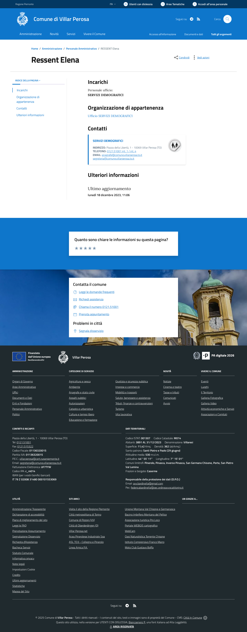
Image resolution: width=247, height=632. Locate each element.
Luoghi (205, 387)
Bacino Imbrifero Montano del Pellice (146, 514)
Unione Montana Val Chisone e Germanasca (150, 509)
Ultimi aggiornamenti (24, 580)
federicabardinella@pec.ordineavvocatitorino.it (157, 487)
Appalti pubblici (77, 398)
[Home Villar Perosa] (52, 19)
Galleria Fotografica (212, 398)
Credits (16, 575)
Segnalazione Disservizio (26, 536)
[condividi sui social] (181, 57)
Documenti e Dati (22, 398)
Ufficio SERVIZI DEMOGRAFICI (110, 116)
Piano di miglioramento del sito (29, 520)
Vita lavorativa (123, 414)
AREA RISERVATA (121, 626)
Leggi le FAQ (19, 525)
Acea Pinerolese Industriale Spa (87, 536)
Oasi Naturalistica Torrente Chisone (145, 536)
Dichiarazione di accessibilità (28, 514)
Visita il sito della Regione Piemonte (89, 509)
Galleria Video (208, 403)
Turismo (119, 409)
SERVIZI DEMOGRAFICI (108, 140)
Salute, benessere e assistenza (132, 398)
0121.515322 (25, 446)
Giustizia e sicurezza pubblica (131, 381)
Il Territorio (207, 392)
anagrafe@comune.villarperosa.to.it (122, 155)
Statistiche (18, 586)
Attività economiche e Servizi (217, 409)
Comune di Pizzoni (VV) (82, 520)
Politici (16, 414)
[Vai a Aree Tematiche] (173, 4)
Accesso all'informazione (162, 34)
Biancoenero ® (137, 622)
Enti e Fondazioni (22, 403)
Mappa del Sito (20, 591)
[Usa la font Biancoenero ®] (138, 4)
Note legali (18, 564)
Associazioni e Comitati (214, 414)
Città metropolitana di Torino (85, 514)
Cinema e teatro (172, 387)
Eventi (204, 381)
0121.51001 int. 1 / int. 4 (121, 151)
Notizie (167, 381)
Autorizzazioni (77, 403)
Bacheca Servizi (21, 547)
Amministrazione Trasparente (29, 509)
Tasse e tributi (171, 392)
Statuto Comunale (22, 553)
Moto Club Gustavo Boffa (139, 547)
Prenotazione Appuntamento (28, 531)
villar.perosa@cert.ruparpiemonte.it (39, 459)
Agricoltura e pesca (80, 381)
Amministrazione (52, 48)
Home (34, 48)
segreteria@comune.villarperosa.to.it (113, 158)
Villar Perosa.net (78, 531)
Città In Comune (193, 618)
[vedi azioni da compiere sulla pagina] (200, 57)
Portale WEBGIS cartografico (141, 525)
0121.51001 (24, 442)
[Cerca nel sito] (227, 19)
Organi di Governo (22, 381)
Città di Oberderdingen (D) (83, 525)
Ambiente (74, 387)
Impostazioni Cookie (23, 569)
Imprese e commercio (127, 387)
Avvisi (166, 403)
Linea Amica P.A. (78, 547)
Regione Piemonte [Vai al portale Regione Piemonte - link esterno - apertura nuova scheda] (24, 4)
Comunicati (169, 398)
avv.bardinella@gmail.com (148, 483)
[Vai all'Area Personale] (210, 4)
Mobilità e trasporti (126, 392)
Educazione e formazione (83, 420)
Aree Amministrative (24, 387)
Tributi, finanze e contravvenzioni (134, 403)
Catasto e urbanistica (81, 409)
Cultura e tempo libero (81, 414)
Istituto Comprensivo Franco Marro (144, 542)
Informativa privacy (23, 558)
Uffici (15, 392)
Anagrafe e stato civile (82, 392)
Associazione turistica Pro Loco (142, 520)
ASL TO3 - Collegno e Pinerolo (86, 542)
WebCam (130, 531)
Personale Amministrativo (81, 48)
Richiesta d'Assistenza (25, 542)
